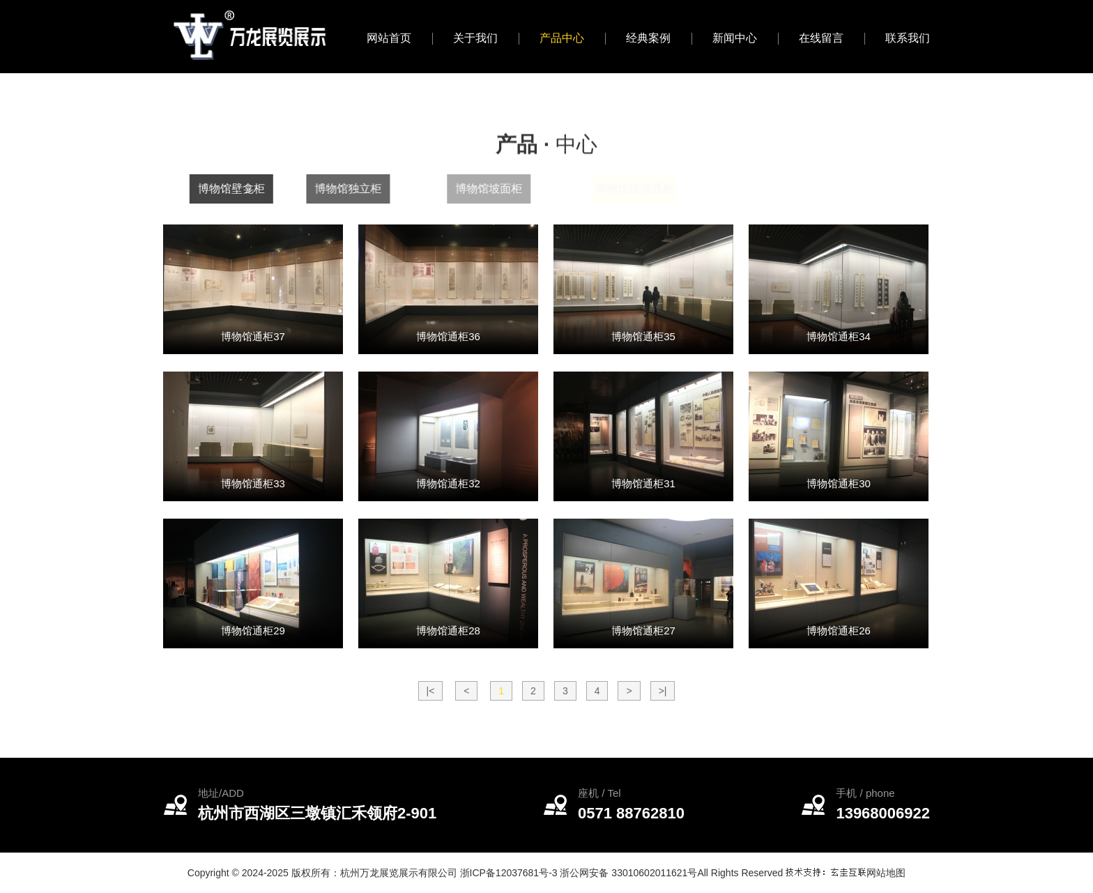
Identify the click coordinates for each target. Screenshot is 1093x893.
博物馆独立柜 (364, 188)
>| (663, 690)
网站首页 (389, 38)
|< (431, 690)
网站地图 (885, 872)
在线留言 (821, 38)
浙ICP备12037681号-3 (509, 872)
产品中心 (562, 38)
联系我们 (907, 38)
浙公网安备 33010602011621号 (628, 872)
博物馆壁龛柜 (239, 188)
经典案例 (648, 38)
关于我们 (475, 38)
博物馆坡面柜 (515, 188)
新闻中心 (734, 38)
